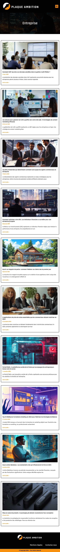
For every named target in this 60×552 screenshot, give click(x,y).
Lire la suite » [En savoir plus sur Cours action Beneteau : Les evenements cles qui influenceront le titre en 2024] (5, 475)
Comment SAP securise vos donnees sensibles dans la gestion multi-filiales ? (26, 72)
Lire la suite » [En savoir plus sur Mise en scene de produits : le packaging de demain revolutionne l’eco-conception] (5, 523)
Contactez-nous (51, 545)
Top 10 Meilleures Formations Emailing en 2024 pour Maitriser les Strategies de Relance (29, 417)
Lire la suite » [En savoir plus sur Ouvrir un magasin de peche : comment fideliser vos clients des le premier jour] (5, 280)
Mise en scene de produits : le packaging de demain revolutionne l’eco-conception (27, 513)
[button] (56, 6)
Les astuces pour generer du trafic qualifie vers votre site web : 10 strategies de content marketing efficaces (29, 121)
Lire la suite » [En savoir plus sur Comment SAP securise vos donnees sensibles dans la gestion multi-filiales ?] (5, 82)
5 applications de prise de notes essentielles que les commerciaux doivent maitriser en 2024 (29, 318)
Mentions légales (36, 545)
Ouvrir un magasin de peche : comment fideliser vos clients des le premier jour (26, 269)
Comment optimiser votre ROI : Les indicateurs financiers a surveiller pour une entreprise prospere (26, 220)
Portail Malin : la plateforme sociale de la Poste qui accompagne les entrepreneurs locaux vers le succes (28, 368)
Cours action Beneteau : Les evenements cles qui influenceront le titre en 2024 (26, 465)
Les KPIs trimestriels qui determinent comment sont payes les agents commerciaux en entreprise (29, 171)
